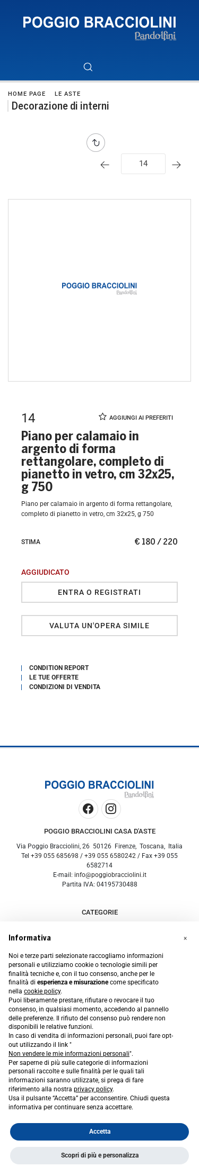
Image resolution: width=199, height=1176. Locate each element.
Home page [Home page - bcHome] (27, 94)
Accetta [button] (99, 1131)
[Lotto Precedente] (107, 165)
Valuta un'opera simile (99, 625)
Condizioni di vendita (64, 687)
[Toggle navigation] (112, 67)
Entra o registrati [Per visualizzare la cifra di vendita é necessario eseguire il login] (99, 592)
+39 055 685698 (55, 856)
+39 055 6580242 (110, 856)
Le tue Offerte (54, 677)
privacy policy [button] (93, 1089)
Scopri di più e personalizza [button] (100, 1155)
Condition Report (59, 668)
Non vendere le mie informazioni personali (68, 1053)
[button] (185, 938)
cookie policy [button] (42, 991)
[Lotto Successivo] (179, 165)
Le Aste (68, 94)
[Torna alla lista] (98, 142)
